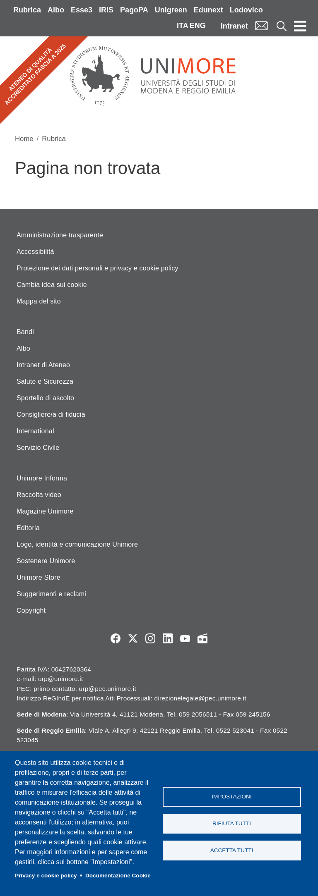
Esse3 (81, 10)
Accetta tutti (231, 850)
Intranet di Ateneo (43, 364)
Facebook (115, 638)
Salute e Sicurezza (45, 381)
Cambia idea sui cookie (52, 284)
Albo (56, 10)
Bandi (25, 331)
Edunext (208, 10)
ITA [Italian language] (182, 26)
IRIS (106, 10)
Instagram (150, 638)
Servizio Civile (38, 447)
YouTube (185, 638)
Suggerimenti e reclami (51, 593)
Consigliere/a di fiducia (51, 414)
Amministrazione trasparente (60, 235)
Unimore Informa (42, 478)
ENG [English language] (198, 26)
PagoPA (134, 10)
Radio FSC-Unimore (202, 638)
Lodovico (246, 10)
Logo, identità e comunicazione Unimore (77, 544)
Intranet (234, 26)
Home (24, 139)
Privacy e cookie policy (46, 875)
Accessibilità (35, 251)
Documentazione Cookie (118, 875)
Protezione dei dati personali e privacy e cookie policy (97, 268)
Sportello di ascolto (45, 397)
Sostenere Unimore (46, 560)
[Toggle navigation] (300, 25)
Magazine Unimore (45, 511)
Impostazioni (231, 796)
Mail (261, 26)
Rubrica (27, 10)
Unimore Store (38, 577)
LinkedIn (167, 638)
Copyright (31, 610)
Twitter (133, 638)
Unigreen (171, 10)
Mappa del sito (39, 301)
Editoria (28, 527)
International (35, 431)
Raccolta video (39, 494)
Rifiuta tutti (231, 823)
